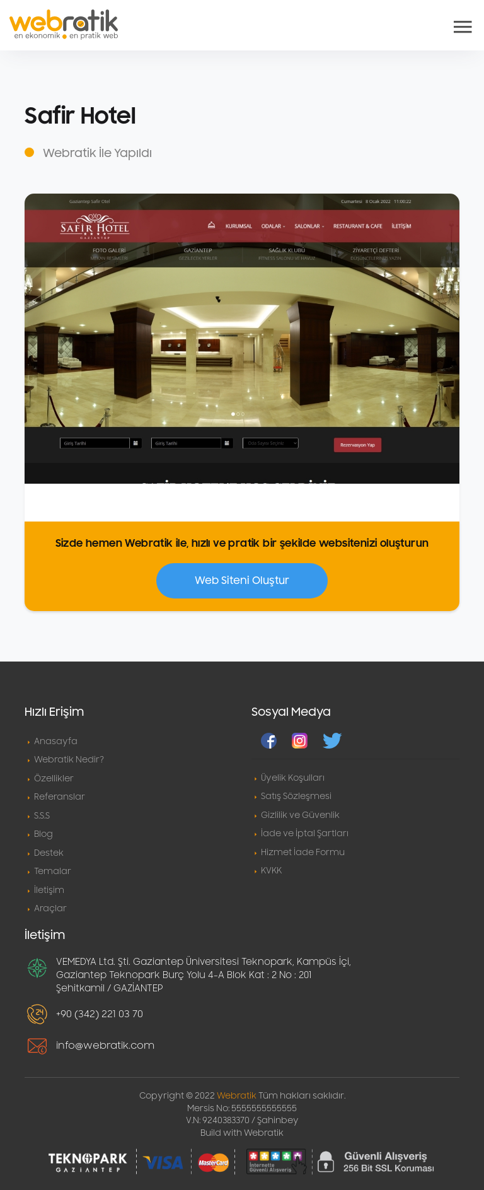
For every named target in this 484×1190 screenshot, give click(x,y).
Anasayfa (56, 742)
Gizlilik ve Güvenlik (300, 815)
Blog (43, 834)
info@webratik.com (105, 1045)
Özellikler (54, 779)
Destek (49, 853)
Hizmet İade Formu (303, 853)
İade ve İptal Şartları (305, 834)
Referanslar (59, 797)
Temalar (52, 871)
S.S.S (42, 816)
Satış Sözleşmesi (296, 796)
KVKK (271, 871)
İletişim (49, 890)
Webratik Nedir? (69, 760)
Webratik (236, 1096)
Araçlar (50, 909)
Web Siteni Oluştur (242, 581)
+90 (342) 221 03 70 (99, 1014)
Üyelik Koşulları (293, 778)
